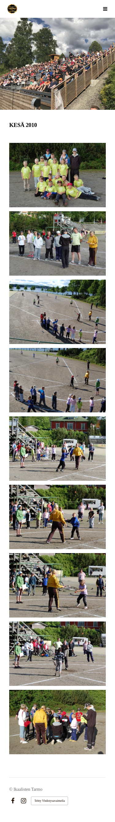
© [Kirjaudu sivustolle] (11, 789)
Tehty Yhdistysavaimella (49, 800)
